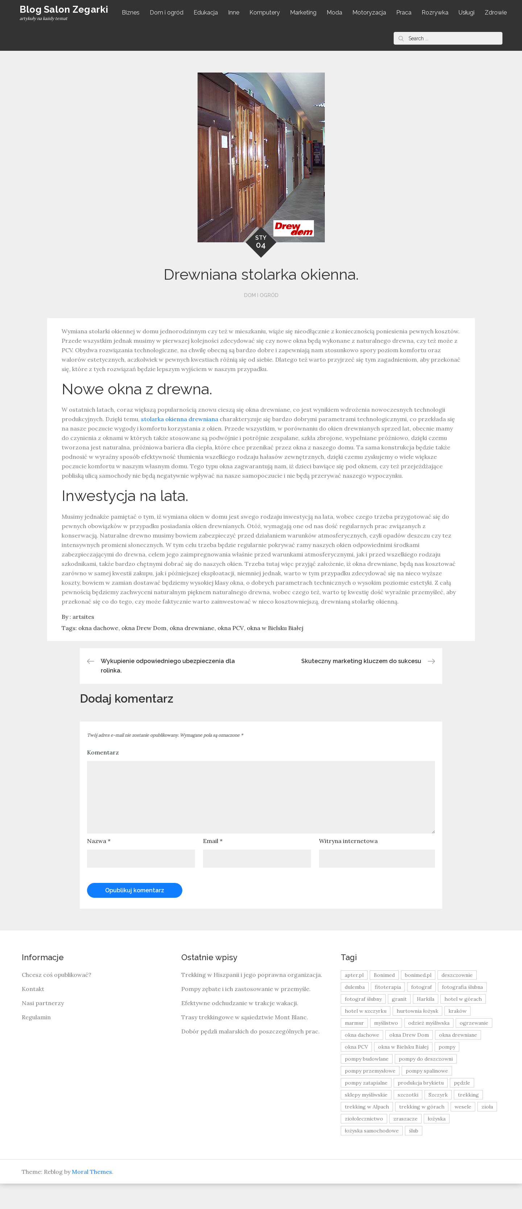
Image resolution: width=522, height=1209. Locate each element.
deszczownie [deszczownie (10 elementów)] (457, 1000)
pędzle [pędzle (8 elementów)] (462, 1108)
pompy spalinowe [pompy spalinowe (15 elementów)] (427, 1096)
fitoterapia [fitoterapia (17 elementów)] (388, 1012)
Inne (235, 12)
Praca (405, 12)
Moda (336, 12)
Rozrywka (436, 12)
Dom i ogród (168, 12)
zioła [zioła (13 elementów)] (487, 1132)
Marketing (304, 12)
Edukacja (207, 12)
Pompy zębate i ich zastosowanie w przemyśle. (246, 1014)
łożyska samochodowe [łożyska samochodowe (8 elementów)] (372, 1156)
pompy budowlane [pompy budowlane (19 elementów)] (367, 1084)
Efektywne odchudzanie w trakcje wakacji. (239, 1028)
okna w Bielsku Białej (275, 653)
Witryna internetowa (348, 866)
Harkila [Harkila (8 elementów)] (425, 1024)
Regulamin (36, 1042)
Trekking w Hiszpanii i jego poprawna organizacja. (251, 1000)
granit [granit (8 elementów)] (399, 1024)
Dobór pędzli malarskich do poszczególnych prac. (250, 1056)
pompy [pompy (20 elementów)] (447, 1072)
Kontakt (33, 1014)
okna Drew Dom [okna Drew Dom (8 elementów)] (409, 1060)
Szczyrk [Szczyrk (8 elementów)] (438, 1120)
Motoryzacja (371, 12)
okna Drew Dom (143, 653)
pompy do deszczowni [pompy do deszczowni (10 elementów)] (426, 1084)
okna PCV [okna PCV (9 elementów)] (356, 1072)
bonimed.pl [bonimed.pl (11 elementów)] (418, 1000)
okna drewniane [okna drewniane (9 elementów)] (458, 1060)
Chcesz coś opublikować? (56, 1000)
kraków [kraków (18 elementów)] (457, 1036)
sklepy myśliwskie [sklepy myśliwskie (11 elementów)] (366, 1120)
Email (213, 866)
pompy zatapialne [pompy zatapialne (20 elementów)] (366, 1108)
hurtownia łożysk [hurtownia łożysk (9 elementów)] (417, 1036)
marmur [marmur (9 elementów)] (354, 1048)
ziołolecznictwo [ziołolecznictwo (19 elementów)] (364, 1144)
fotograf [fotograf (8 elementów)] (421, 1012)
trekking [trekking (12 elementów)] (468, 1120)
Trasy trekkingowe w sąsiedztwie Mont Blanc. (244, 1042)
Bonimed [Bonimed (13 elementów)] (384, 1000)
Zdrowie (134, 37)
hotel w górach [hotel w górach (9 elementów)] (463, 1024)
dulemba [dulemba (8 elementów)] (355, 1012)
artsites (83, 642)
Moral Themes (92, 1197)
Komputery (266, 12)
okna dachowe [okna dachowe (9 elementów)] (362, 1060)
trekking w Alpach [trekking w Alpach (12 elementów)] (367, 1132)
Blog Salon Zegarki (47, 22)
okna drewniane (192, 653)
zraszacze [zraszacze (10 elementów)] (405, 1144)
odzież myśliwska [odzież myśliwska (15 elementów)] (429, 1048)
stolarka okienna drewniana (179, 444)
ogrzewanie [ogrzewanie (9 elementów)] (474, 1048)
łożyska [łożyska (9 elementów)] (437, 1144)
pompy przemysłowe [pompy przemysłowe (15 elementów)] (370, 1096)
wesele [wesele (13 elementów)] (463, 1132)
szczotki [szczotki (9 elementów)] (408, 1120)
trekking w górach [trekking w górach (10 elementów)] (421, 1132)
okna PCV (231, 653)
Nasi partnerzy (43, 1028)
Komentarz (103, 777)
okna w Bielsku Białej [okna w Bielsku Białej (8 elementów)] (403, 1072)
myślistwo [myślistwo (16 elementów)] (386, 1048)
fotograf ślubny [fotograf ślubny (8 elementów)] (363, 1024)
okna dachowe (98, 653)
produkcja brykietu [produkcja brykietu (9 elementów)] (421, 1108)
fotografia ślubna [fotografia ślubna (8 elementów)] (462, 1012)
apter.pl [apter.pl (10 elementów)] (354, 1000)
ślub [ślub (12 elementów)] (413, 1156)
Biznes (132, 12)
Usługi (468, 12)
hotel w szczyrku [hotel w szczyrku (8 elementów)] (365, 1036)
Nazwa (99, 866)
